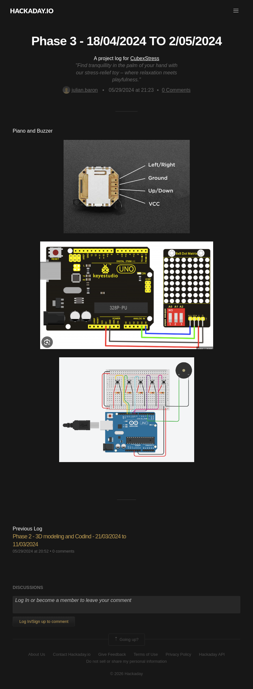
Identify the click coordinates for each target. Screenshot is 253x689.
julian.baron (80, 90)
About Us (36, 654)
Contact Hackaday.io (71, 654)
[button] (236, 11)
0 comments (63, 551)
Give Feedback (112, 654)
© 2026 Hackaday (126, 673)
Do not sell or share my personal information (126, 661)
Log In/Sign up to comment (43, 621)
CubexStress (144, 58)
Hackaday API (212, 654)
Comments (176, 90)
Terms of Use (146, 654)
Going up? (126, 639)
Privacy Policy (178, 654)
